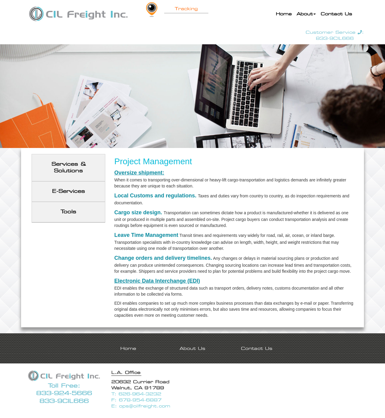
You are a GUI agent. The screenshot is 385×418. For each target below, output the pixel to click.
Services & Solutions (68, 167)
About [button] (306, 13)
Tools (68, 212)
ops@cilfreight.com (144, 406)
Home (285, 13)
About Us (192, 348)
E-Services (68, 191)
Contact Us (336, 13)
